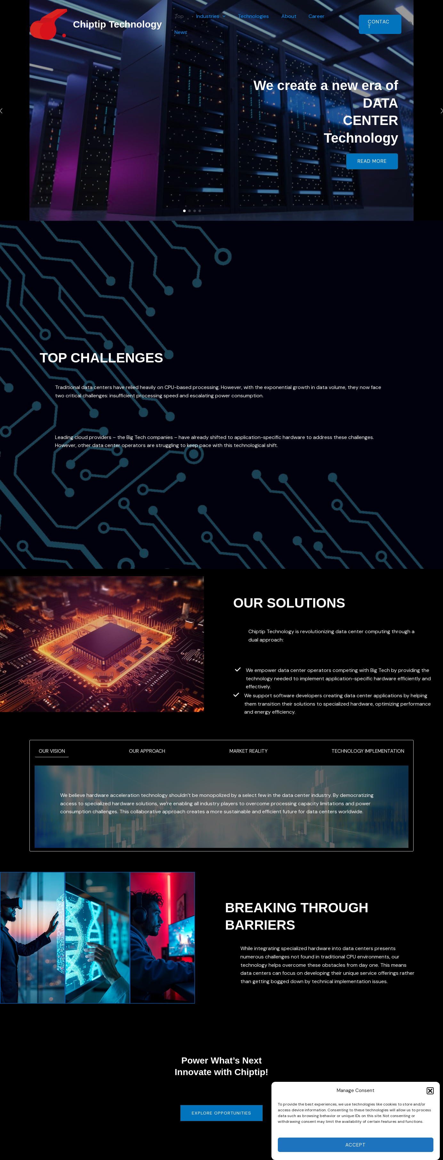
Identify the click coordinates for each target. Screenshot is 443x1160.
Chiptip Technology (117, 24)
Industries (216, 24)
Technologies (256, 24)
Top (186, 24)
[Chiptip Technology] (48, 24)
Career (316, 24)
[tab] (52, 751)
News (340, 24)
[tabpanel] (221, 807)
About (290, 24)
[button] (430, 1108)
